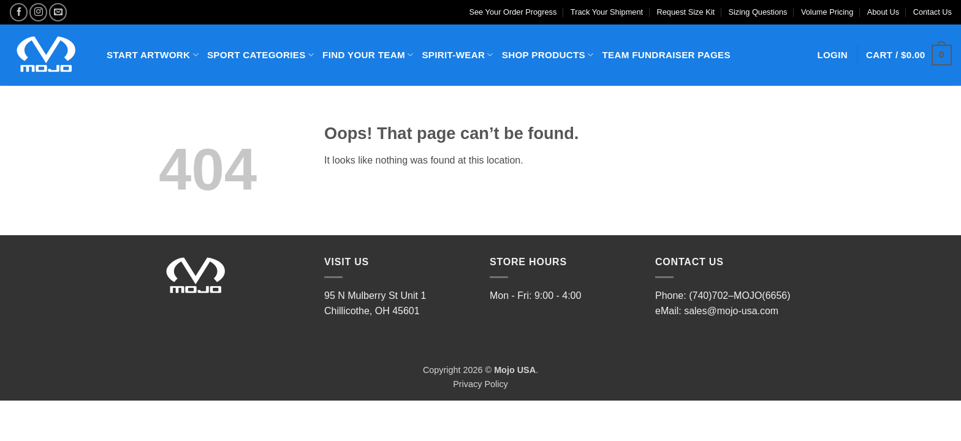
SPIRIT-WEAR (457, 55)
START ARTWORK (153, 55)
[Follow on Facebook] (19, 12)
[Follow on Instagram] (38, 12)
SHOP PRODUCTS (548, 55)
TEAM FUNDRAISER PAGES (666, 55)
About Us (883, 12)
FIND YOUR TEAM (367, 55)
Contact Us (932, 12)
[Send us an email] (58, 12)
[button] (909, 55)
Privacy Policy (480, 384)
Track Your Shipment (607, 12)
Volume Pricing (827, 12)
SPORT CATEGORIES (260, 55)
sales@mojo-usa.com (731, 311)
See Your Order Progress (512, 12)
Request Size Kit (686, 12)
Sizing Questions (757, 12)
